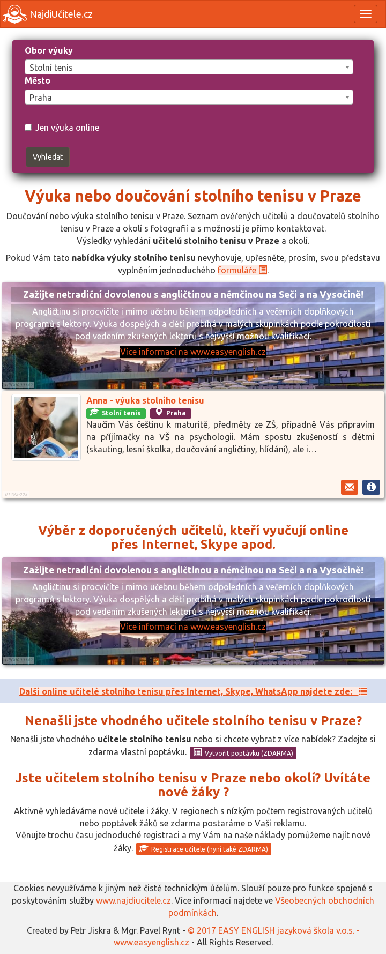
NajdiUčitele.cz (48, 14)
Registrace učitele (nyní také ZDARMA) (203, 848)
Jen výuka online (62, 127)
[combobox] (189, 66)
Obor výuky (49, 50)
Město (37, 80)
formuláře (242, 270)
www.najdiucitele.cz (133, 900)
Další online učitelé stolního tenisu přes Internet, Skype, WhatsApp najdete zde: (193, 691)
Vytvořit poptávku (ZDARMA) (243, 752)
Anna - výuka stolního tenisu (145, 400)
